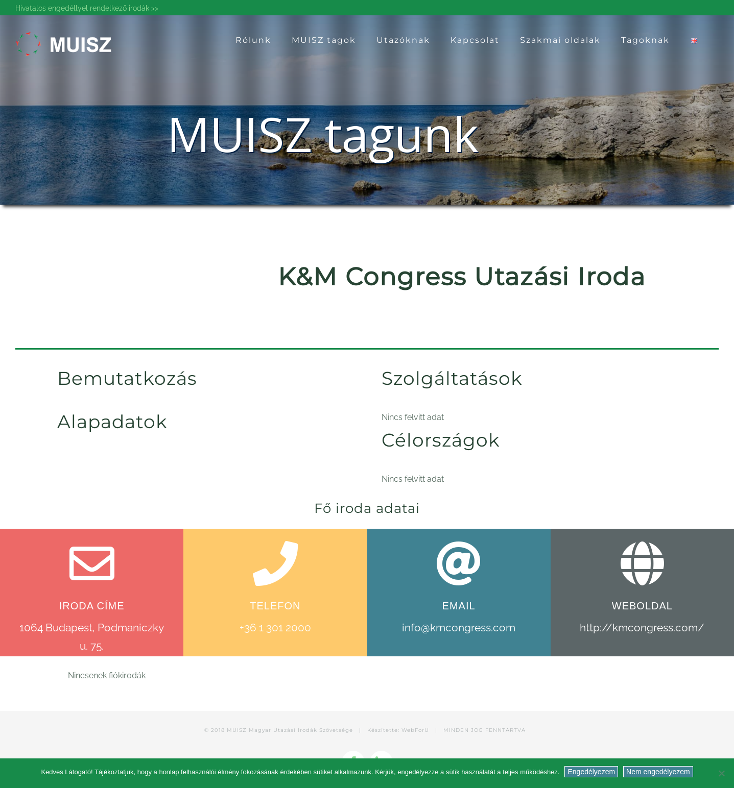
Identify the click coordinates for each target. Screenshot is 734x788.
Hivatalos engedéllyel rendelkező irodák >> (86, 8)
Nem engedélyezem (658, 772)
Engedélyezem (591, 772)
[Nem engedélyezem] (721, 773)
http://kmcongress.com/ (642, 627)
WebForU (415, 730)
